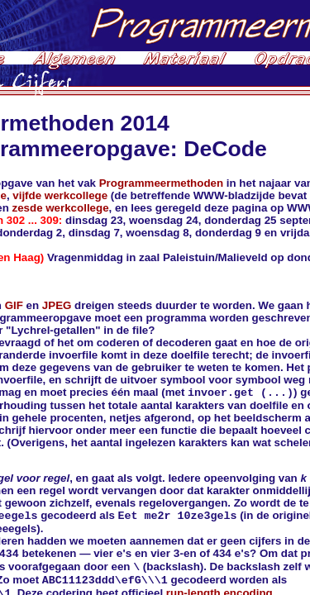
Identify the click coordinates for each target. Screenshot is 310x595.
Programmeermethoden (161, 183)
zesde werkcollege (60, 208)
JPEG (57, 305)
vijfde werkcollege (59, 195)
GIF (14, 305)
